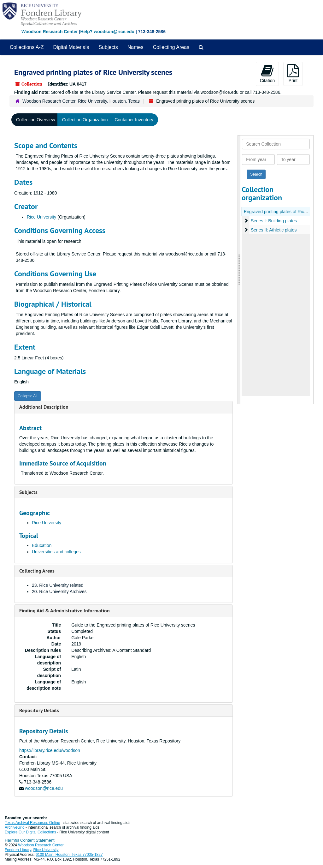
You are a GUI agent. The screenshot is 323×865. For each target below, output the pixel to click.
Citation (267, 73)
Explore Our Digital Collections (30, 832)
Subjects (108, 47)
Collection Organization (85, 119)
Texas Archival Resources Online (32, 822)
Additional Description (43, 407)
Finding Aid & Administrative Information (64, 610)
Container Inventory (134, 119)
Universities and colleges (56, 551)
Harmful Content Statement (30, 840)
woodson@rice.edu (44, 788)
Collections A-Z (27, 47)
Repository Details (39, 710)
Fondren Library (18, 850)
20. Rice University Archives (59, 591)
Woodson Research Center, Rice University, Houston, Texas (81, 101)
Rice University (41, 216)
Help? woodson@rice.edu (107, 31)
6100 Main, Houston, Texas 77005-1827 (69, 854)
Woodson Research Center (49, 31)
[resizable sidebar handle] (239, 269)
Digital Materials (71, 47)
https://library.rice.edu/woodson (49, 750)
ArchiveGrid (15, 827)
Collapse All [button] (28, 396)
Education (41, 545)
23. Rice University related (57, 585)
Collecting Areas (171, 47)
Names (135, 47)
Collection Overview (35, 119)
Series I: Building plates (274, 220)
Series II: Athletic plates (274, 229)
